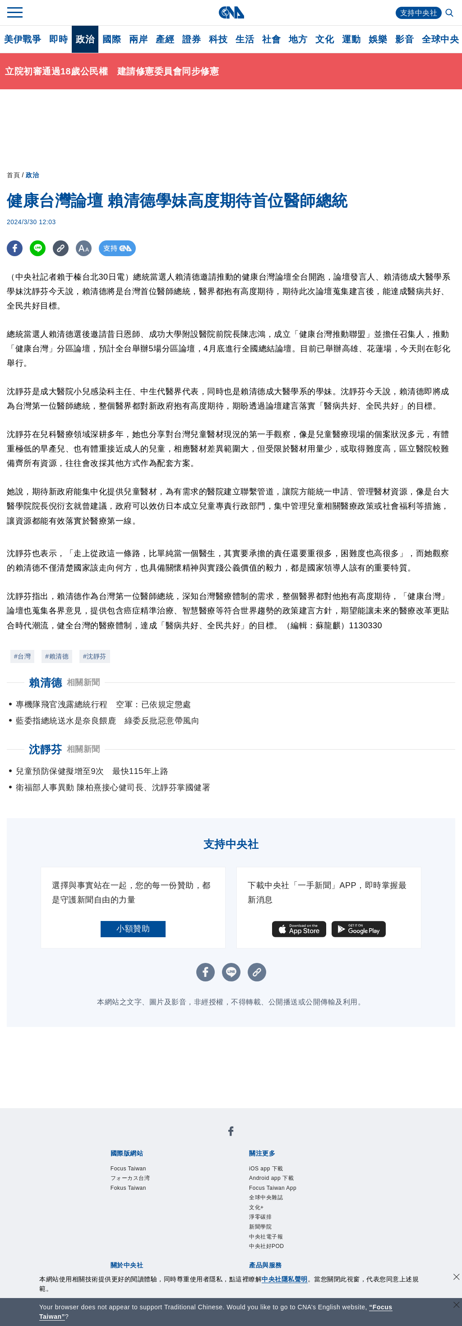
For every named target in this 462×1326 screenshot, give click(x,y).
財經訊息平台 (251, 1237)
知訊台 (288, 1237)
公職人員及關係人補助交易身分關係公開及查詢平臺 (263, 1261)
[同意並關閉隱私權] (456, 1278)
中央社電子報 (168, 1176)
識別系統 (142, 1200)
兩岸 (138, 39)
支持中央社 (419, 13)
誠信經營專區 (318, 1200)
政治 (85, 39)
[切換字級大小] (84, 248)
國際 (111, 39)
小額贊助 (133, 928)
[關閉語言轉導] (456, 1306)
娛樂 (378, 39)
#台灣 (22, 656)
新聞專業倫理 (268, 1200)
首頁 (13, 175)
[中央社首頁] (231, 12)
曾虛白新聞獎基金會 (130, 1261)
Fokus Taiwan (229, 1139)
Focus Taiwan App (242, 1164)
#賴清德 (57, 656)
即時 (58, 39)
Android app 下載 (175, 1164)
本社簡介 (109, 1200)
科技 (218, 39)
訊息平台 (209, 1237)
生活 (245, 39)
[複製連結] (61, 248)
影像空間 (176, 1237)
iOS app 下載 (117, 1164)
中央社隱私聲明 (285, 1279)
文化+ (338, 1164)
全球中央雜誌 (302, 1164)
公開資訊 (176, 1200)
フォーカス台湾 (174, 1139)
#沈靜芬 (94, 656)
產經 (165, 39)
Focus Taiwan (118, 1139)
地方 (298, 39)
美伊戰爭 (22, 39)
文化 (324, 39)
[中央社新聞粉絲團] (95, 1115)
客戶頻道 (142, 1237)
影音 (404, 39)
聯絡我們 (126, 1212)
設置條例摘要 (218, 1200)
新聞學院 (126, 1176)
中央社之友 (322, 1237)
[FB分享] (15, 248)
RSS (351, 1237)
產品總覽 (109, 1237)
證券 (191, 39)
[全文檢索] (450, 13)
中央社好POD (219, 1176)
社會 (271, 39)
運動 (351, 39)
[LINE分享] (38, 248)
